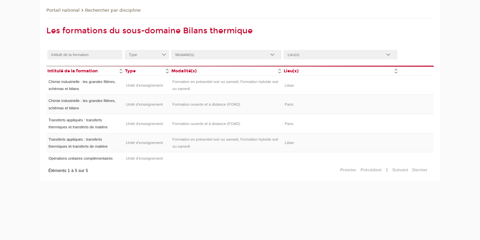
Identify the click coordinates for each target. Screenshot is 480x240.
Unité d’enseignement (144, 85)
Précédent (371, 169)
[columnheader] (85, 70)
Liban (289, 85)
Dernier (420, 169)
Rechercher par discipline (113, 10)
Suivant (400, 169)
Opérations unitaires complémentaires (80, 158)
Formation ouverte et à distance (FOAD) (206, 104)
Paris (289, 104)
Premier (348, 169)
